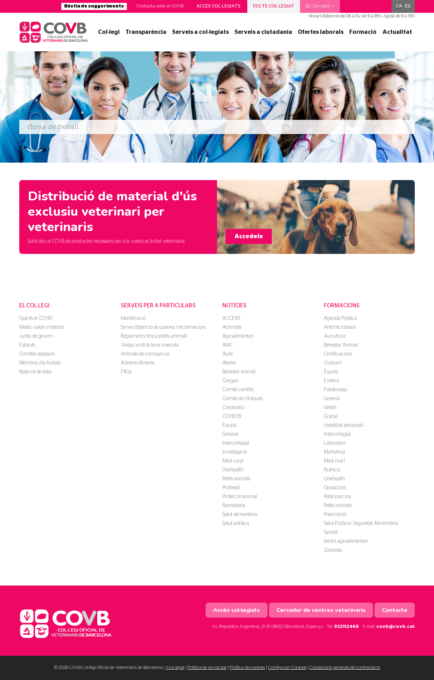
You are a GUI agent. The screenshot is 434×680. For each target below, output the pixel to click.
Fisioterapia (335, 389)
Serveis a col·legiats (200, 32)
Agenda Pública (340, 318)
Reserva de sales (35, 371)
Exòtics (331, 380)
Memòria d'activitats (40, 363)
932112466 (346, 626)
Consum (333, 363)
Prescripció (335, 514)
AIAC (227, 345)
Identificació (133, 318)
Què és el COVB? (36, 318)
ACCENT (231, 318)
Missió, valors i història (41, 327)
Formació (363, 32)
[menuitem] (399, 6)
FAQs (126, 371)
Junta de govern (36, 336)
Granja (331, 416)
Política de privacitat (207, 667)
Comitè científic (238, 389)
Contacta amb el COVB (160, 6)
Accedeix (248, 236)
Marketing (334, 452)
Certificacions (338, 354)
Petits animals (236, 478)
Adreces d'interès (138, 363)
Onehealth (232, 469)
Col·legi (109, 32)
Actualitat (397, 32)
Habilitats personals (343, 425)
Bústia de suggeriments (94, 6)
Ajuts (227, 354)
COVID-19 (231, 416)
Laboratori (334, 443)
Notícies (234, 305)
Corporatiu (233, 407)
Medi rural (232, 461)
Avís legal (175, 667)
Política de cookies (247, 667)
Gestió (330, 407)
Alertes (229, 363)
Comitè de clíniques (242, 398)
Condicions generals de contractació (345, 667)
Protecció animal (239, 496)
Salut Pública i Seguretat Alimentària (361, 523)
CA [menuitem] (399, 6)
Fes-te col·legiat (273, 6)
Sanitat (331, 532)
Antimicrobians (340, 327)
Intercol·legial (235, 443)
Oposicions (335, 487)
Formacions (342, 305)
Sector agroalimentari (346, 541)
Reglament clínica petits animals (154, 336)
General (230, 434)
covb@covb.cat (395, 626)
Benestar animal (238, 371)
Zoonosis (333, 550)
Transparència (145, 32)
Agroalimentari (238, 336)
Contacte (394, 610)
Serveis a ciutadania (263, 32)
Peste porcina (337, 496)
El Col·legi (34, 305)
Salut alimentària (239, 514)
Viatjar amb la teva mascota (150, 345)
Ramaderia (233, 505)
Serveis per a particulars (158, 305)
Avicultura (335, 336)
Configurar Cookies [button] (287, 667)
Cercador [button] (318, 6)
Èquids (229, 425)
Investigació (234, 452)
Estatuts (27, 345)
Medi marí (334, 461)
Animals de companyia (145, 354)
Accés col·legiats (218, 6)
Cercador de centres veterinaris (321, 610)
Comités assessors (37, 354)
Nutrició (332, 469)
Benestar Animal (341, 345)
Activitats (232, 327)
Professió (231, 487)
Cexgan (230, 380)
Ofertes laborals (320, 32)
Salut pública (235, 523)
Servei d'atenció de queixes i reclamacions (163, 327)
